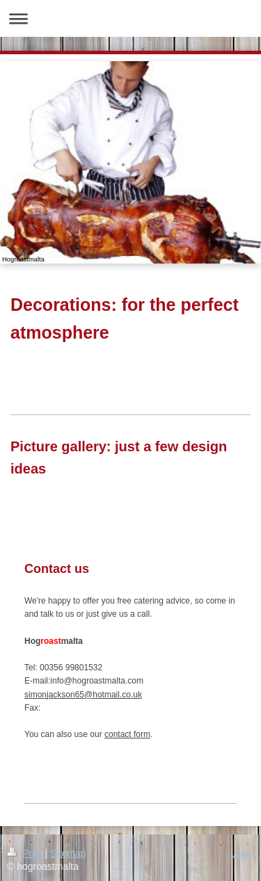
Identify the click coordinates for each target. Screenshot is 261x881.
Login (242, 853)
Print (26, 853)
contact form (127, 734)
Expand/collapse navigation (130, 18)
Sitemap (68, 853)
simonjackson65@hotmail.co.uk (83, 695)
